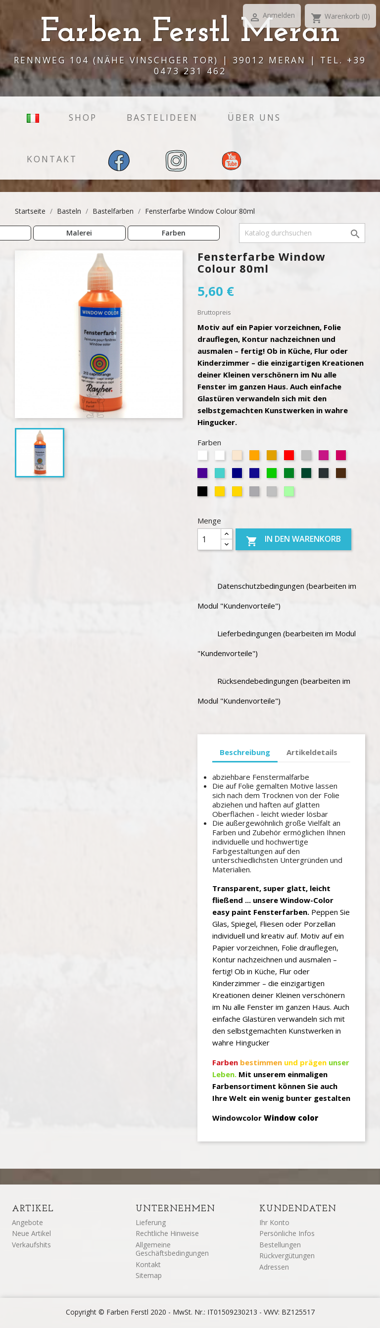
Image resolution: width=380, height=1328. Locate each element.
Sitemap (149, 1275)
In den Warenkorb (293, 540)
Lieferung (151, 1222)
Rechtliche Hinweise (167, 1233)
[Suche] (302, 233)
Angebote (27, 1222)
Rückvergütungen (287, 1255)
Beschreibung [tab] (245, 752)
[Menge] (209, 539)
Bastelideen (162, 117)
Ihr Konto (274, 1222)
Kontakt (52, 159)
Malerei (79, 232)
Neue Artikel (31, 1233)
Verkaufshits (31, 1244)
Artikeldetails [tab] (311, 752)
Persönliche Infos (287, 1233)
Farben (174, 232)
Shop (83, 117)
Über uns (254, 117)
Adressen (274, 1267)
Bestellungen (280, 1244)
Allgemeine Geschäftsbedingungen (172, 1249)
